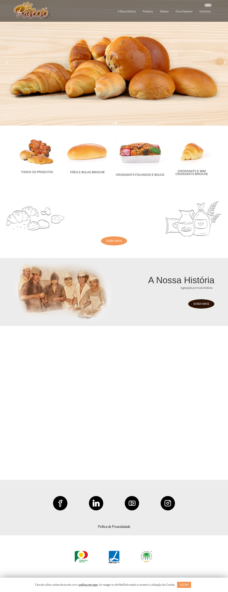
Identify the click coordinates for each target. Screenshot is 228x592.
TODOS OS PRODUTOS (37, 172)
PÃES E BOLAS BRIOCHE (87, 172)
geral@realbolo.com (168, 420)
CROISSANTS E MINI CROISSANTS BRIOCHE (191, 173)
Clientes (164, 11)
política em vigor (88, 584)
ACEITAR (184, 584)
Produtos (148, 11)
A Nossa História (127, 11)
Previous (5, 62)
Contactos (205, 11)
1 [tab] (112, 123)
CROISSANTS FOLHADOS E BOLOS (140, 174)
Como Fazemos (184, 11)
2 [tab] (116, 123)
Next (222, 62)
